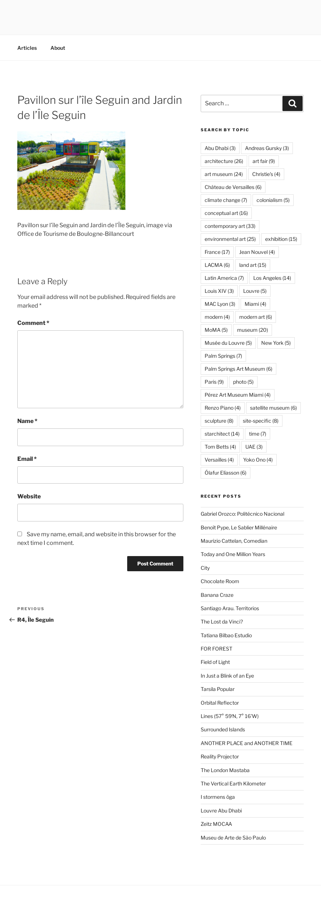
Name (27, 421)
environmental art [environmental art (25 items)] (230, 239)
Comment (33, 323)
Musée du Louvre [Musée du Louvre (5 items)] (228, 343)
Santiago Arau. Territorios (230, 608)
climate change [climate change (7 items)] (226, 200)
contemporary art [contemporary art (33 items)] (230, 226)
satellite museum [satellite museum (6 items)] (273, 408)
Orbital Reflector (220, 703)
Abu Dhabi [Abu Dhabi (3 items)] (220, 148)
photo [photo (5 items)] (243, 382)
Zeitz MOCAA (216, 824)
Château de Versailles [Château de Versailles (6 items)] (233, 187)
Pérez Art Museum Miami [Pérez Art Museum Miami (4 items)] (238, 395)
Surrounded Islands (223, 729)
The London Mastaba (225, 770)
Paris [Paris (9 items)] (214, 382)
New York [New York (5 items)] (276, 343)
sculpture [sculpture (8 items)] (219, 421)
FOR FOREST (216, 649)
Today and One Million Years (233, 554)
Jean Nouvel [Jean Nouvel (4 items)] (257, 252)
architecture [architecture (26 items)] (224, 161)
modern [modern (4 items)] (217, 317)
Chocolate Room (220, 581)
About (57, 48)
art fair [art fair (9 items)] (264, 161)
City (205, 568)
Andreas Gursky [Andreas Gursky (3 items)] (267, 148)
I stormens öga (218, 797)
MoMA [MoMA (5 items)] (216, 330)
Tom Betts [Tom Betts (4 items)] (220, 447)
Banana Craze (217, 595)
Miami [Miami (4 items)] (255, 304)
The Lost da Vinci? (222, 621)
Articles (27, 48)
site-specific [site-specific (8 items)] (260, 421)
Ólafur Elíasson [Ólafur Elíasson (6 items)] (225, 473)
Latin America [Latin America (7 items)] (224, 278)
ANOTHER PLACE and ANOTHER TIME (247, 743)
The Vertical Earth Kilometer (233, 783)
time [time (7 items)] (257, 434)
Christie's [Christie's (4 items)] (266, 174)
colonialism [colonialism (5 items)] (273, 200)
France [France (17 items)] (217, 252)
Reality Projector (220, 756)
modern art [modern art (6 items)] (255, 317)
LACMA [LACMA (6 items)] (217, 265)
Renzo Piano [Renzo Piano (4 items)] (223, 408)
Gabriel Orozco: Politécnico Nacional (242, 514)
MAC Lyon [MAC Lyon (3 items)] (220, 304)
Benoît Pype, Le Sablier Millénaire (239, 527)
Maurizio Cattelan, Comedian (234, 541)
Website (29, 496)
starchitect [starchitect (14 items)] (222, 434)
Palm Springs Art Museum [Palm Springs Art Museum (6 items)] (238, 369)
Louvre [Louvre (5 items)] (255, 291)
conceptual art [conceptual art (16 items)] (226, 213)
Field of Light (215, 662)
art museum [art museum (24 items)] (224, 174)
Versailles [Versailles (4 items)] (219, 460)
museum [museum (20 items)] (252, 330)
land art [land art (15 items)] (252, 265)
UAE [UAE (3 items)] (254, 447)
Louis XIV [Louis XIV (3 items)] (219, 291)
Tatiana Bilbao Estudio (226, 635)
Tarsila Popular (218, 689)
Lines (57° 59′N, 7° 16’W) (230, 716)
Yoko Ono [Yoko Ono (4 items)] (258, 460)
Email (27, 458)
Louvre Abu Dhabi (221, 810)
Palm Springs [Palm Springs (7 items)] (223, 356)
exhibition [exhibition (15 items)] (281, 239)
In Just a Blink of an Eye (227, 676)
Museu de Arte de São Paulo (233, 837)
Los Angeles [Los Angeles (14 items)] (272, 278)
